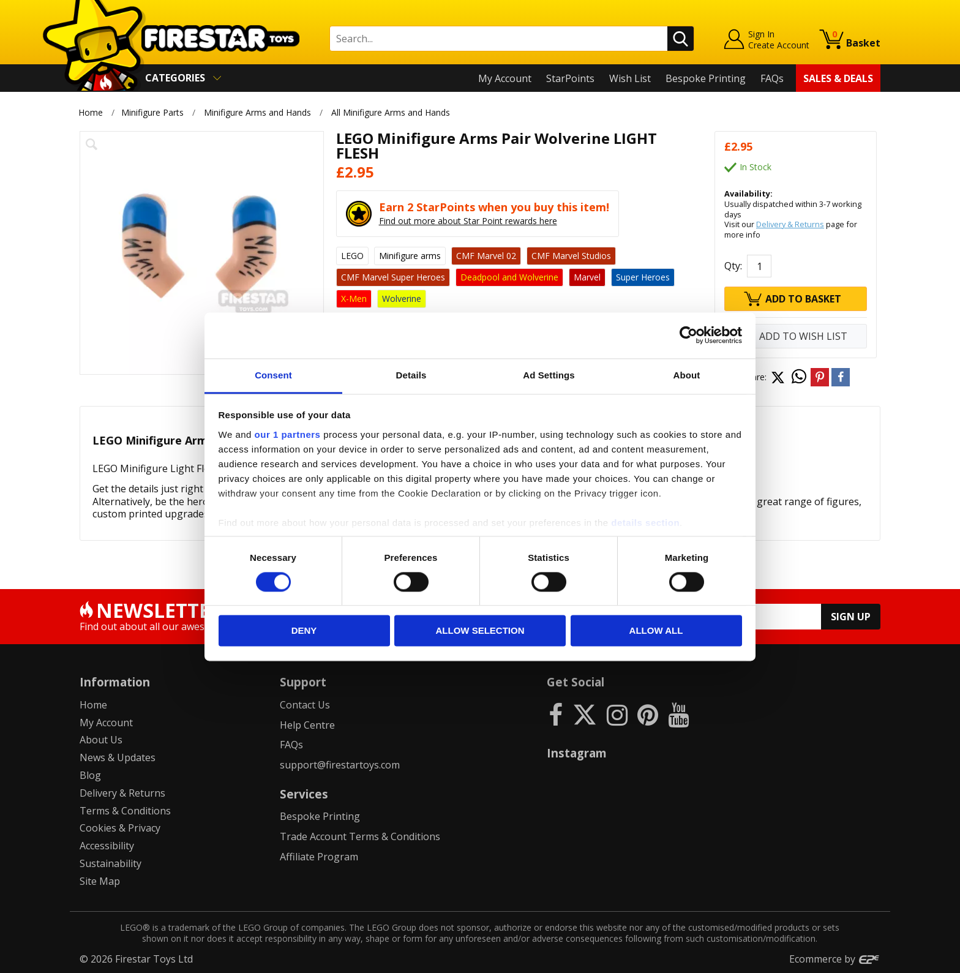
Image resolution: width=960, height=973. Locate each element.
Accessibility (107, 845)
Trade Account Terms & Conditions (360, 836)
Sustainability (110, 863)
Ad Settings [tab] (548, 375)
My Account (504, 78)
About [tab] (686, 375)
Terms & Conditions (125, 810)
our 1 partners (288, 434)
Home (90, 112)
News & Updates (118, 757)
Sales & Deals (838, 78)
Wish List (630, 78)
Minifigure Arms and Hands (257, 112)
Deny (304, 631)
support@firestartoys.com (340, 765)
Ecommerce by (834, 959)
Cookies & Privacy (120, 828)
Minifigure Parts (152, 112)
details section (645, 522)
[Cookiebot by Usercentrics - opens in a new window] (688, 335)
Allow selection (480, 631)
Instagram (577, 753)
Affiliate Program (319, 856)
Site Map (100, 881)
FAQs (772, 78)
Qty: (733, 265)
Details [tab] (411, 375)
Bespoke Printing (706, 78)
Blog (90, 775)
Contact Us (305, 705)
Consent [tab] (273, 375)
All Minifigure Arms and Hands (391, 112)
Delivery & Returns (790, 224)
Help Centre (307, 725)
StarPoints (570, 78)
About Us (101, 739)
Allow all (656, 631)
